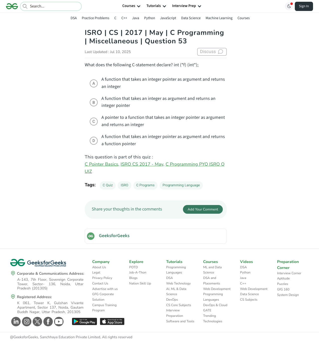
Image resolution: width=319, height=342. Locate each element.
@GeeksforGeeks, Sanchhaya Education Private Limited (55, 337)
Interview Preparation (174, 313)
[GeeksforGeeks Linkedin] (15, 321)
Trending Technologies (212, 319)
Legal (96, 272)
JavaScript (168, 18)
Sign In (304, 6)
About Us (99, 267)
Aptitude (283, 278)
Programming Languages (176, 270)
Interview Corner (289, 273)
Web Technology (178, 283)
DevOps (172, 299)
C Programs (145, 185)
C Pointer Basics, (102, 164)
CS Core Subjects (178, 305)
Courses (244, 18)
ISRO (124, 185)
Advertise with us (105, 289)
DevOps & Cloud (215, 305)
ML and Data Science (212, 270)
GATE (207, 310)
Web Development (217, 289)
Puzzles (282, 284)
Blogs (133, 278)
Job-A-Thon (137, 272)
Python (149, 18)
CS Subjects (248, 299)
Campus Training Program (104, 308)
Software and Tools (180, 321)
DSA (74, 18)
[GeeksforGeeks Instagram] (26, 321)
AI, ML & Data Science (176, 292)
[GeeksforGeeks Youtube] (58, 321)
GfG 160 (283, 289)
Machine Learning (219, 18)
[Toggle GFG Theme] (289, 6)
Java (135, 18)
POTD (133, 267)
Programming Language (181, 185)
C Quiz (108, 185)
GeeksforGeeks (114, 236)
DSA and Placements (211, 281)
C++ (124, 18)
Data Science (191, 18)
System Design (288, 295)
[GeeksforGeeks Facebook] (47, 321)
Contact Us (100, 283)
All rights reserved (117, 337)
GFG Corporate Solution (103, 297)
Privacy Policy (102, 278)
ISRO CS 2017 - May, (142, 164)
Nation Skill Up (140, 283)
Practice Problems (95, 18)
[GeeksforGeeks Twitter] (36, 321)
